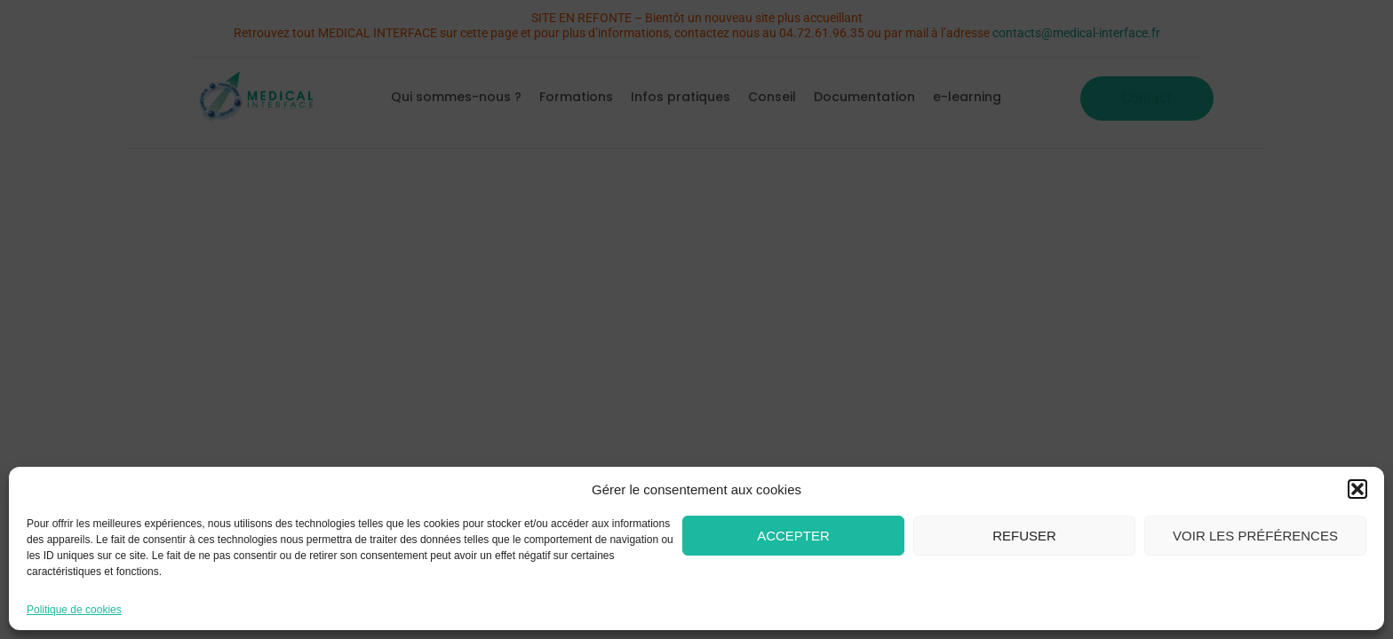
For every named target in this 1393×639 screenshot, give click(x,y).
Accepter (793, 535)
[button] (1357, 489)
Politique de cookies (74, 610)
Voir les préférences (1255, 535)
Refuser (1024, 535)
